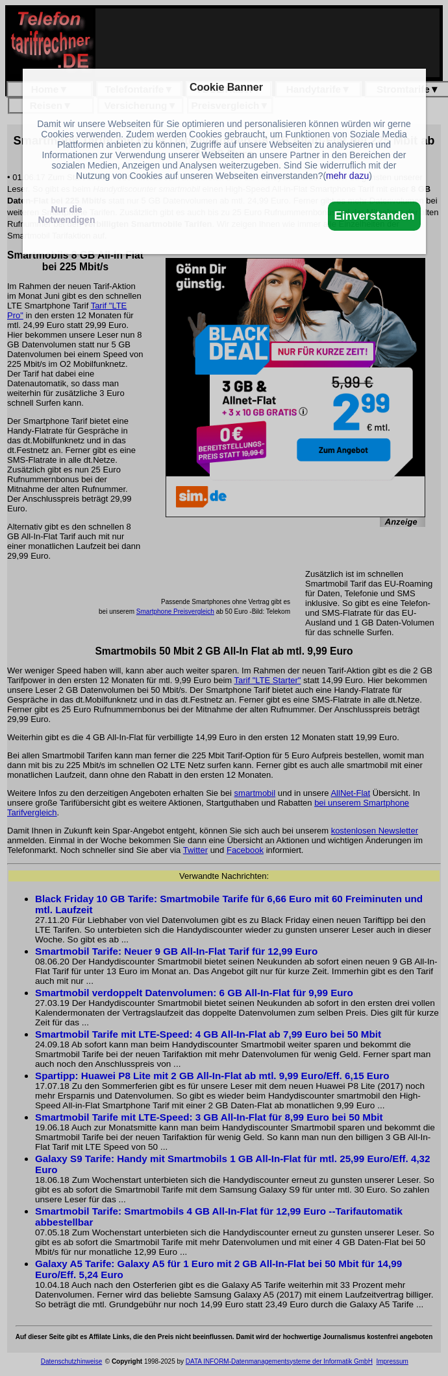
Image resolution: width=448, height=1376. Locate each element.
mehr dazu (347, 175)
